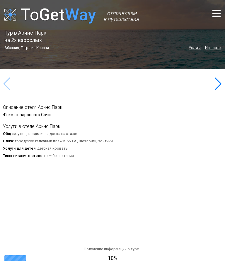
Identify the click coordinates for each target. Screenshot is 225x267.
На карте (213, 48)
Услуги (195, 48)
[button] (218, 83)
